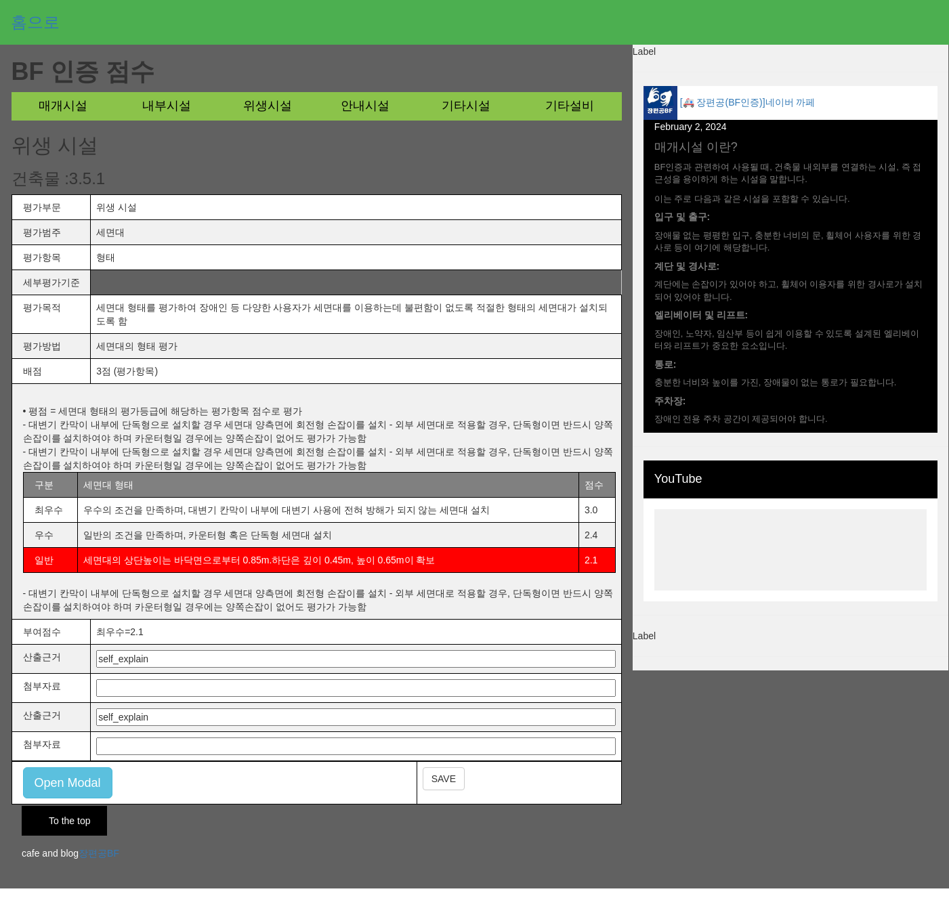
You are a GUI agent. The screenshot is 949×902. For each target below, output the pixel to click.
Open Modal (68, 783)
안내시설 (365, 105)
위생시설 (267, 105)
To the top (70, 820)
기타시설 (466, 105)
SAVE (443, 778)
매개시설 (63, 105)
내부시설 (166, 105)
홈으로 (35, 22)
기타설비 (569, 105)
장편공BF (99, 853)
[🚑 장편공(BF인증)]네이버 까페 (748, 102)
